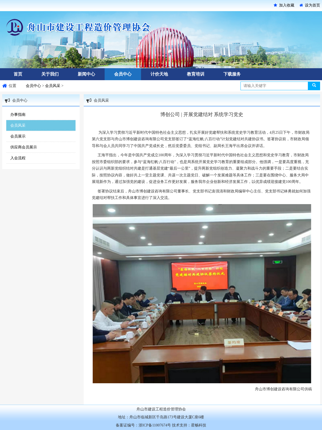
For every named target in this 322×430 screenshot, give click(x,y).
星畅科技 (198, 425)
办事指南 (18, 115)
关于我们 (50, 74)
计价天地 (159, 74)
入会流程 (18, 158)
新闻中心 (86, 74)
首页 (18, 74)
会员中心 (123, 74)
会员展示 (18, 136)
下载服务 (232, 74)
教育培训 (195, 74)
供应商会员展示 (23, 147)
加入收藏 (284, 5)
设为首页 (309, 5)
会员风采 (53, 86)
